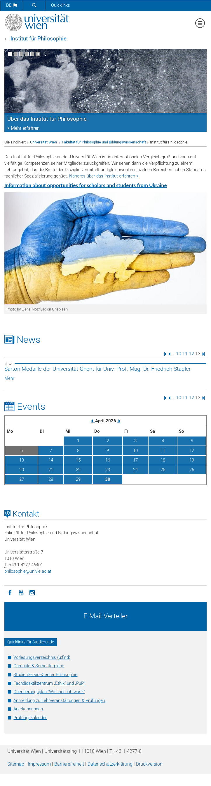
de (11, 5)
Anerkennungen (28, 709)
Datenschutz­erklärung (110, 764)
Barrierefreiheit (69, 764)
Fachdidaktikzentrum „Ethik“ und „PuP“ (49, 683)
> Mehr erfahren (23, 128)
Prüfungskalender (30, 717)
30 (107, 479)
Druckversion (149, 764)
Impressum (39, 764)
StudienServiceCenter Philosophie (45, 674)
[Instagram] (32, 592)
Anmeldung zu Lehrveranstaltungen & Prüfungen (59, 700)
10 (178, 353)
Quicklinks (60, 5)
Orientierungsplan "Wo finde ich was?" (49, 691)
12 (191, 353)
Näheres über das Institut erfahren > (104, 176)
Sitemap (15, 764)
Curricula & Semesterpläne (38, 665)
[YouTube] (21, 592)
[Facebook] (9, 592)
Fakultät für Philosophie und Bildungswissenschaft (104, 142)
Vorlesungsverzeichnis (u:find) (41, 657)
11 (185, 353)
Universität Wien (44, 142)
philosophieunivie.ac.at (27, 571)
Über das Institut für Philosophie (47, 119)
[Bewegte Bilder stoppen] (38, 54)
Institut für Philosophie (39, 39)
